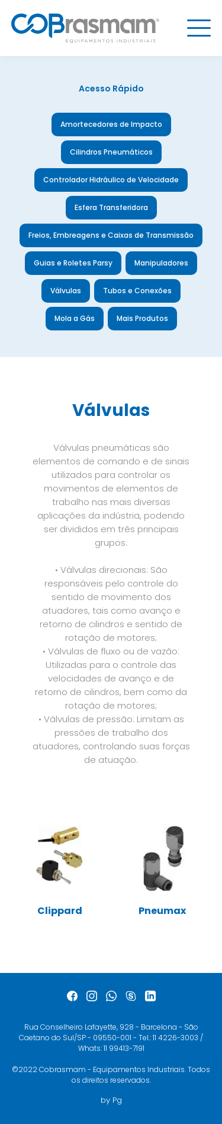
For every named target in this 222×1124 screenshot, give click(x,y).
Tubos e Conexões (137, 291)
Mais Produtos (142, 318)
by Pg (111, 1100)
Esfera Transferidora (111, 207)
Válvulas (65, 291)
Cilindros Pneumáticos (111, 152)
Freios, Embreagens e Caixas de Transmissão (111, 235)
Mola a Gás (74, 318)
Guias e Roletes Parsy (73, 263)
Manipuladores (161, 263)
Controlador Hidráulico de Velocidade (111, 180)
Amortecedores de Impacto (111, 124)
